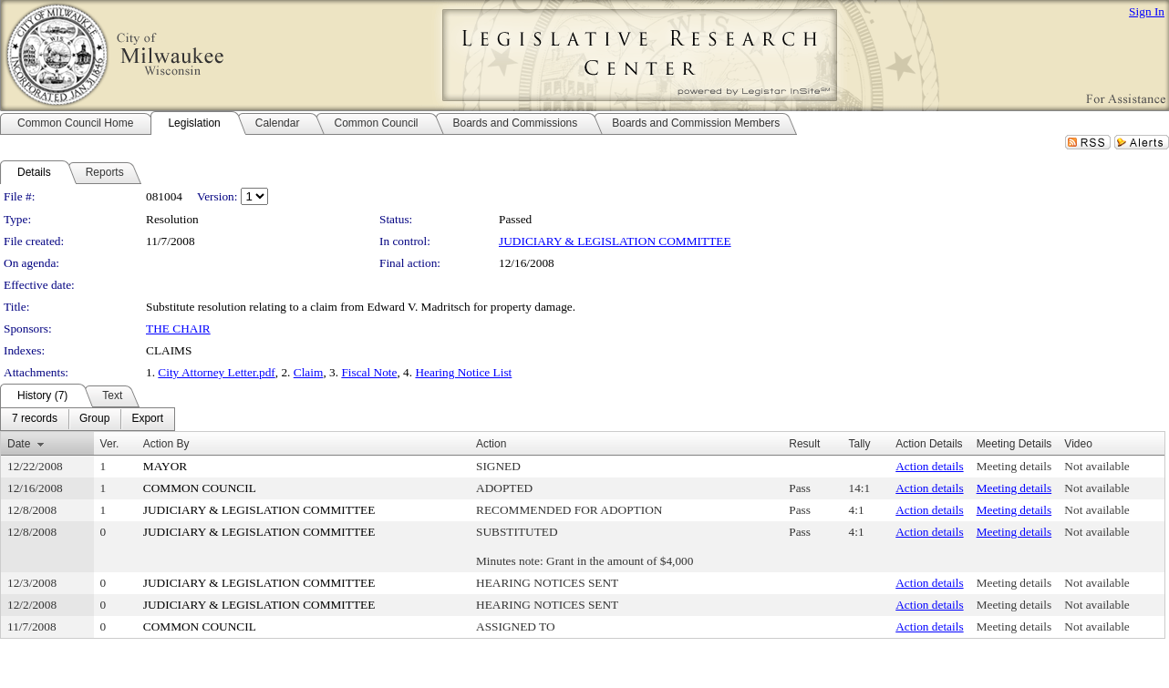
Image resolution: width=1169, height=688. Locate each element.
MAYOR (165, 466)
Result (804, 443)
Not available (1096, 466)
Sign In (1146, 11)
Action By (166, 443)
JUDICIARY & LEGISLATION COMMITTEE (615, 241)
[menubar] (87, 419)
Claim (309, 372)
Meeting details (1014, 466)
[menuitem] (34, 419)
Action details (929, 466)
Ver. (109, 443)
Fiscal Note (369, 372)
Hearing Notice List (463, 372)
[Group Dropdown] (94, 419)
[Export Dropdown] (147, 419)
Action (491, 443)
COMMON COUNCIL (199, 488)
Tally (860, 443)
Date (18, 443)
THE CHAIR (178, 328)
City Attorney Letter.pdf (216, 372)
